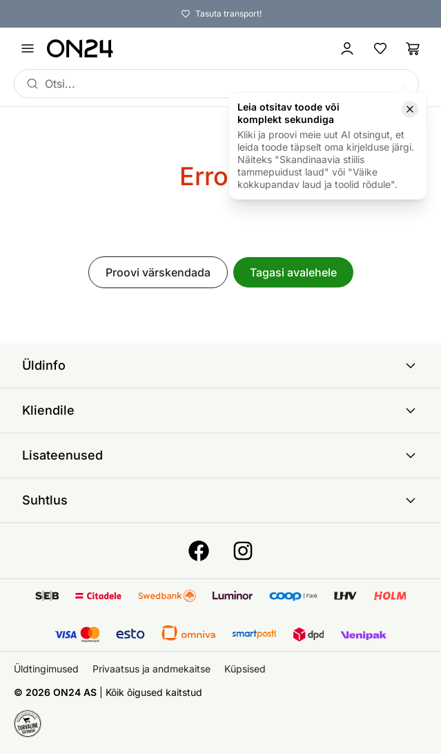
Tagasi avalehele (293, 272)
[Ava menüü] (27, 48)
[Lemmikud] (380, 48)
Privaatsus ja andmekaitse (151, 669)
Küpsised (245, 669)
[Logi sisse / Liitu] (347, 48)
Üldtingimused (46, 669)
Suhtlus (220, 500)
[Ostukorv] (413, 48)
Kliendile (220, 410)
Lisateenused (220, 455)
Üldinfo (220, 365)
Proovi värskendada (158, 272)
